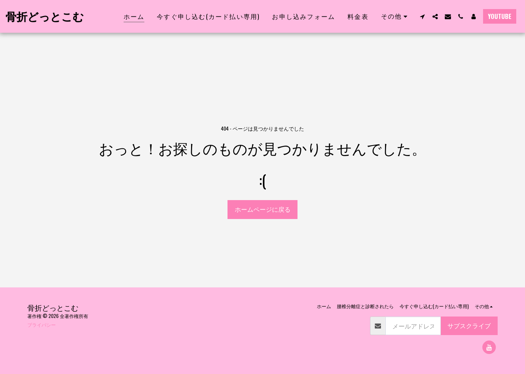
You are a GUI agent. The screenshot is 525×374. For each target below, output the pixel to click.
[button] (422, 16)
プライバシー (41, 324)
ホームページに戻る (263, 209)
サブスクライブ (469, 325)
